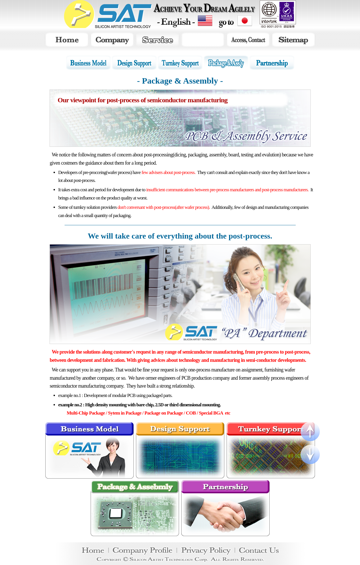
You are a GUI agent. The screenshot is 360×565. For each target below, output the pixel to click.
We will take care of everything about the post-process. (180, 235)
